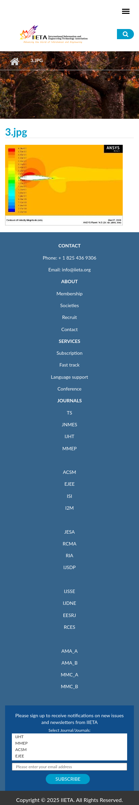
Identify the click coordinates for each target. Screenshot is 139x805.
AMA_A (69, 651)
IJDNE (69, 603)
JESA (69, 532)
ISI (69, 496)
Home (14, 61)
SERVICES (69, 341)
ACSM (69, 472)
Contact (69, 329)
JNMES (69, 424)
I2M (69, 508)
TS (69, 412)
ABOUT (69, 281)
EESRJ (69, 615)
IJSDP (69, 567)
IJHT (70, 436)
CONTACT (69, 245)
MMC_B (69, 686)
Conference (70, 389)
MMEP (69, 448)
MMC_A (69, 674)
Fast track (69, 365)
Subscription (69, 353)
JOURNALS (69, 400)
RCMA (70, 543)
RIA (69, 555)
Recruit (69, 317)
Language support (69, 377)
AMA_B (69, 663)
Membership (69, 293)
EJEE (69, 484)
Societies (69, 305)
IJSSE (69, 591)
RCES (69, 627)
